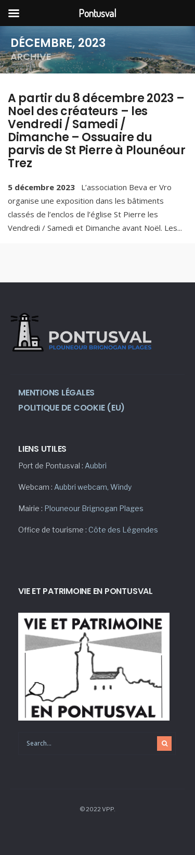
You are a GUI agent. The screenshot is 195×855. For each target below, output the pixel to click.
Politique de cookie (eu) (71, 408)
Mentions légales (56, 393)
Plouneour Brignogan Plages (94, 508)
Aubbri (96, 465)
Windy (121, 486)
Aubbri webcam (80, 486)
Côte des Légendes (123, 529)
